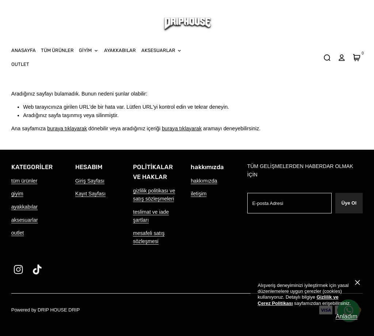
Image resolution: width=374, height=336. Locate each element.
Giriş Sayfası (89, 181)
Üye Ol (348, 203)
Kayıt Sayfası (90, 194)
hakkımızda (204, 181)
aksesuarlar (24, 220)
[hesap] (342, 57)
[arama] (327, 57)
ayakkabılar (24, 207)
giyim (17, 194)
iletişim (198, 194)
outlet (17, 233)
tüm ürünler (24, 181)
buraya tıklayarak (67, 128)
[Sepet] (356, 57)
